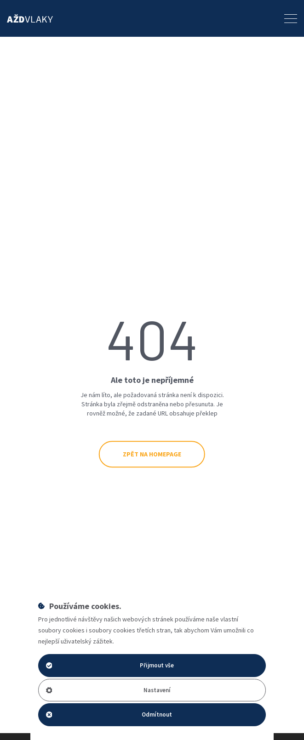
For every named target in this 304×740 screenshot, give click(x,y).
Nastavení (108, 690)
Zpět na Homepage (152, 454)
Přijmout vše (110, 665)
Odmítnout (109, 714)
